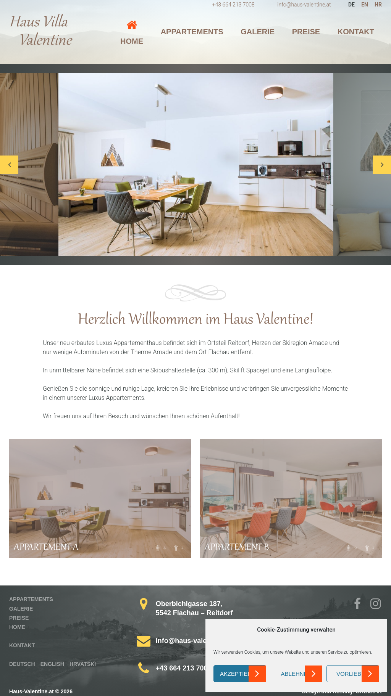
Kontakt (356, 31)
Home (131, 41)
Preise (306, 31)
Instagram (376, 605)
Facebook (360, 605)
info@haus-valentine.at (304, 5)
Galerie (258, 31)
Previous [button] (9, 165)
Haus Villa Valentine (40, 32)
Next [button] (382, 165)
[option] (195, 164)
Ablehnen (296, 673)
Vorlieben (352, 673)
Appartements (192, 31)
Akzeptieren (240, 673)
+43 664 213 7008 (233, 5)
